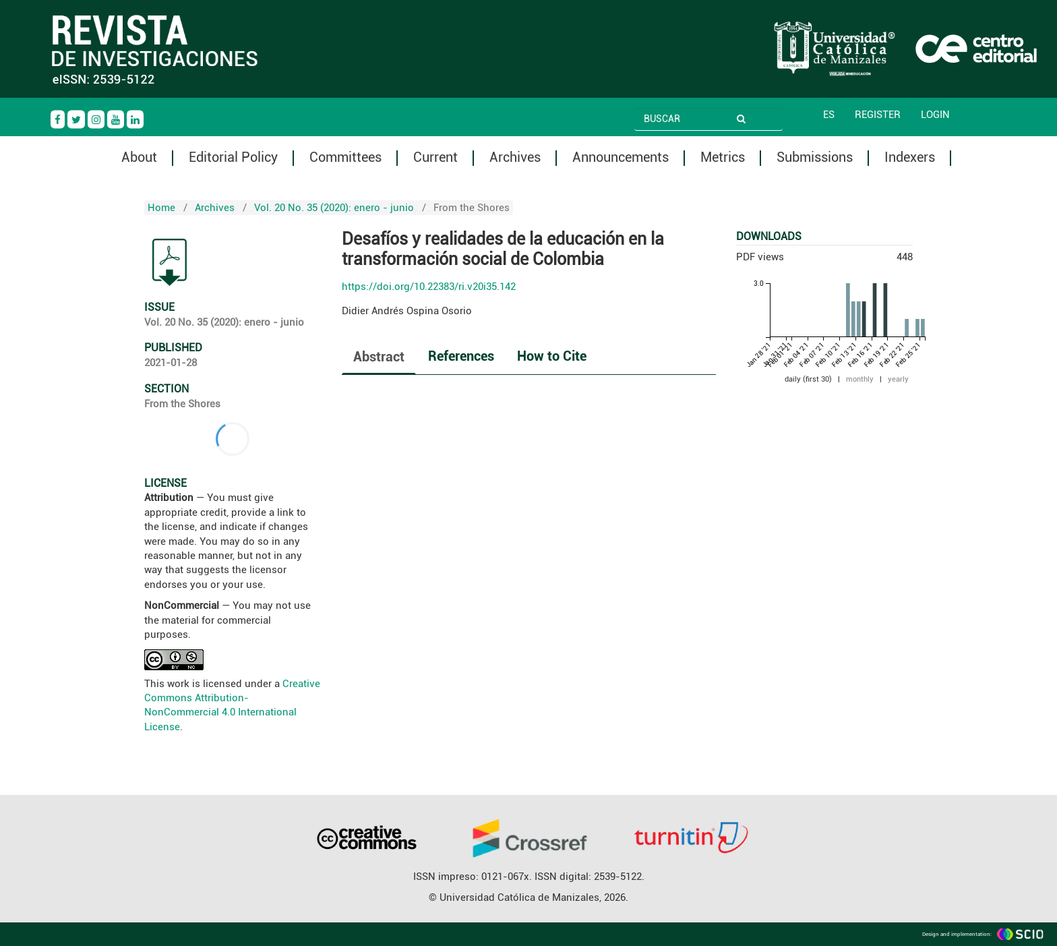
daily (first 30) (808, 379)
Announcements (620, 157)
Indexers (909, 157)
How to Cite (551, 356)
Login (935, 115)
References (461, 356)
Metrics (722, 157)
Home (161, 207)
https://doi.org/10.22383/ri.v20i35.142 (429, 286)
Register (878, 115)
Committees (345, 157)
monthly (860, 379)
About (139, 157)
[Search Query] (688, 119)
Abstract (378, 357)
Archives (515, 157)
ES (829, 115)
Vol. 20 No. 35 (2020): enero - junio (334, 207)
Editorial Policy (233, 157)
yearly (898, 379)
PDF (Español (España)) (169, 262)
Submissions (815, 157)
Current (435, 157)
